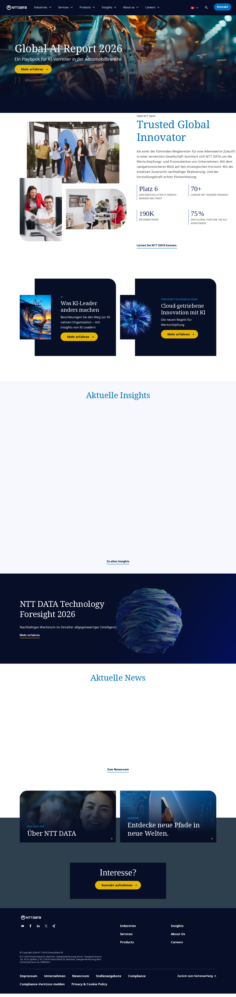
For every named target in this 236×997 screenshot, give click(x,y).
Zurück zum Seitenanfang (196, 979)
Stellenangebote (108, 979)
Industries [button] (40, 7)
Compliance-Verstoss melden (42, 987)
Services (126, 937)
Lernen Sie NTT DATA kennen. (157, 245)
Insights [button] (107, 7)
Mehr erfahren (36, 69)
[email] (23, 929)
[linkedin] (38, 929)
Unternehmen (54, 979)
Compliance (137, 979)
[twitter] (46, 929)
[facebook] (30, 929)
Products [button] (85, 7)
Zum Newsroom (118, 769)
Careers (177, 945)
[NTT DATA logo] (14, 7)
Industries (128, 929)
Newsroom (80, 979)
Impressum (28, 979)
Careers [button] (150, 7)
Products (127, 945)
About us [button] (128, 7)
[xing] (54, 929)
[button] (206, 6)
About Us (178, 937)
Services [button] (63, 7)
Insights (177, 929)
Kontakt (222, 7)
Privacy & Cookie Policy (89, 987)
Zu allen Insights (118, 561)
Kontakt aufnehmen (121, 888)
